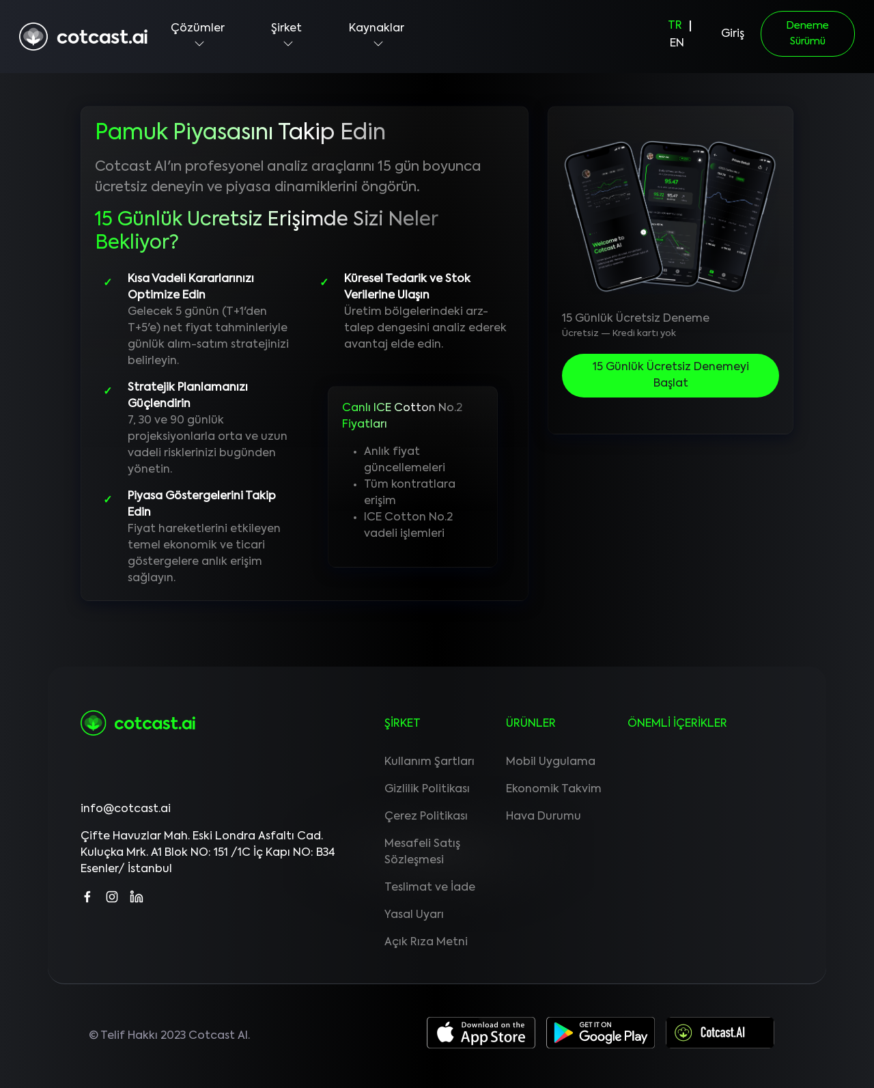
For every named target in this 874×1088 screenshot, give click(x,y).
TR (675, 25)
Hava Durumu (543, 816)
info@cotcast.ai (126, 809)
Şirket (286, 36)
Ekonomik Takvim (554, 789)
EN (677, 43)
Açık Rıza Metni (426, 942)
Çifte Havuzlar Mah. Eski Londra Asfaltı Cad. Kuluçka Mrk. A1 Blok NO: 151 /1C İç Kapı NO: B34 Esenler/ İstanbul (208, 853)
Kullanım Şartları (429, 762)
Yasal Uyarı (414, 915)
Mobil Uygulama (550, 762)
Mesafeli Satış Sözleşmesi (422, 852)
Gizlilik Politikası (427, 789)
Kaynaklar (376, 36)
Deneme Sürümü (807, 33)
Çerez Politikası (426, 816)
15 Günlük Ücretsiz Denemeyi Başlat (671, 375)
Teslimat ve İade (429, 887)
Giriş (732, 34)
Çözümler (198, 36)
